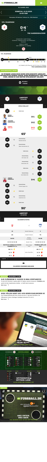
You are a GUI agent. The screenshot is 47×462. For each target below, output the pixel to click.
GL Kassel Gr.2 (32, 7)
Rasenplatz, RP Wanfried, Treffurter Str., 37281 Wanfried (27, 17)
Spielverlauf (23, 106)
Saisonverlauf (45, 219)
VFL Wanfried (8, 22)
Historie (2, 219)
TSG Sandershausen (36, 33)
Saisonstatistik (24, 219)
